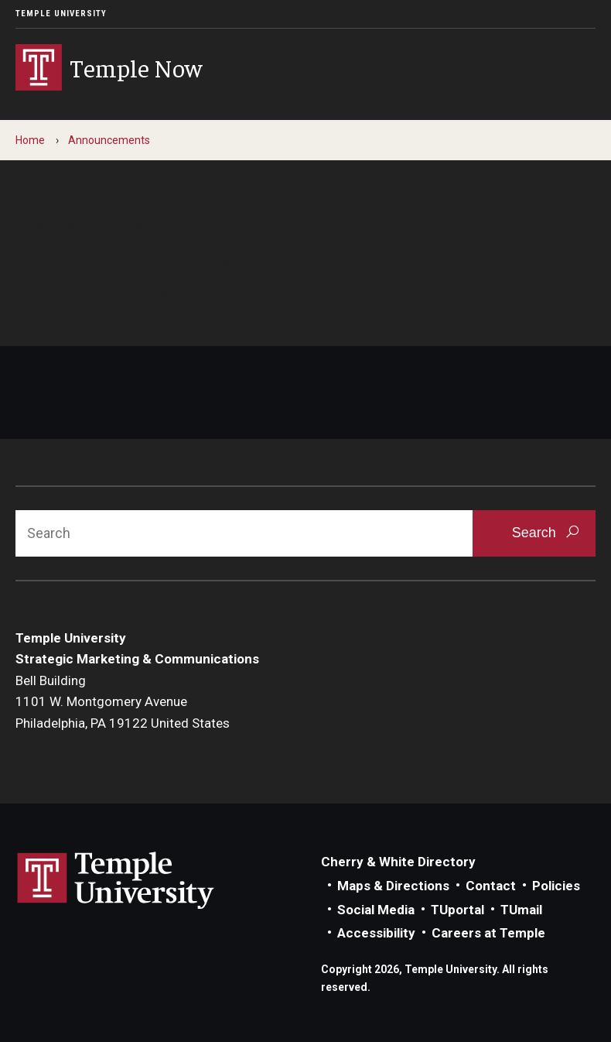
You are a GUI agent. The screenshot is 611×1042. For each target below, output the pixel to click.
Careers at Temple (488, 933)
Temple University (61, 14)
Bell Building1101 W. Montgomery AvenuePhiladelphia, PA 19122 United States (122, 702)
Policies (556, 885)
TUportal (457, 909)
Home (30, 140)
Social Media (376, 909)
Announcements (109, 140)
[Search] (244, 533)
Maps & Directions (393, 885)
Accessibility (376, 933)
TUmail (521, 909)
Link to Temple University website (116, 881)
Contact (491, 885)
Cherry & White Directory (398, 861)
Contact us (49, 318)
